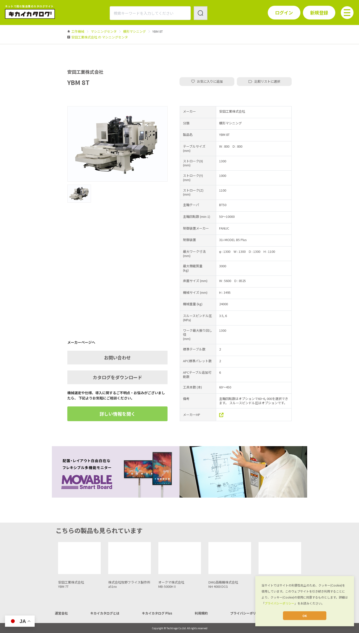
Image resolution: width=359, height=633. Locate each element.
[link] (77, 31)
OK (304, 616)
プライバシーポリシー (279, 603)
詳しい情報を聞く (117, 413)
